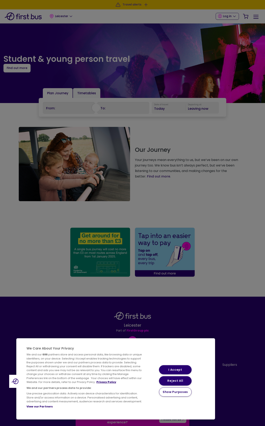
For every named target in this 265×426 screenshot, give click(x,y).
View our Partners (39, 406)
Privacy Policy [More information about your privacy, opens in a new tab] (106, 382)
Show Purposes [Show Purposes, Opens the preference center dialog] (175, 392)
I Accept (175, 370)
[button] (15, 381)
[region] (115, 378)
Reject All (175, 381)
